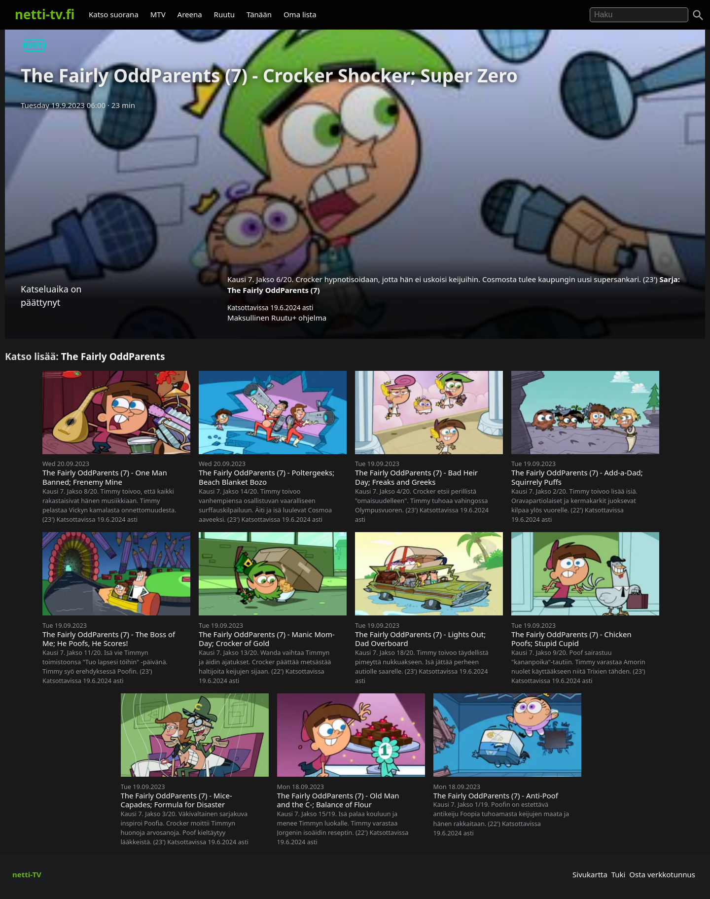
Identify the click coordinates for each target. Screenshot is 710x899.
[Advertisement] (355, 189)
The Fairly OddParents (113, 356)
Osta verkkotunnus (662, 874)
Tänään (259, 14)
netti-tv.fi (44, 14)
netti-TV (26, 874)
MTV (158, 14)
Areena (190, 14)
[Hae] (639, 14)
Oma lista (300, 14)
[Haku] (698, 15)
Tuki (618, 874)
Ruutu (224, 14)
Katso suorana (114, 14)
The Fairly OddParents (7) (273, 290)
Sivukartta (589, 874)
